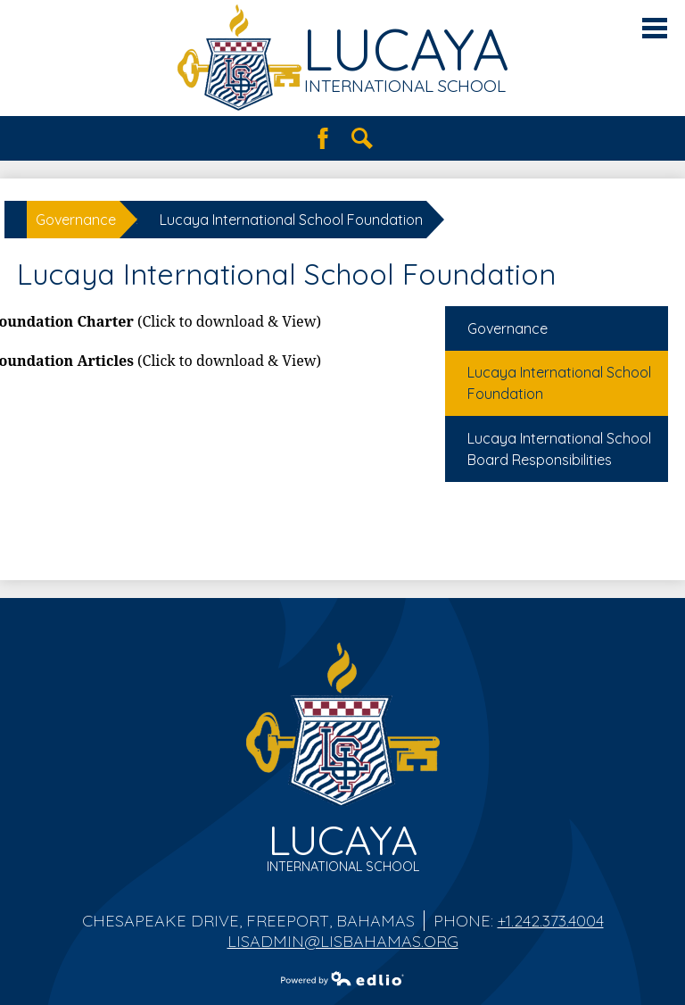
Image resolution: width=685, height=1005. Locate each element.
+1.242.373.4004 (551, 920)
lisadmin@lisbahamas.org (342, 941)
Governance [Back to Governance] (76, 219)
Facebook (323, 138)
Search (362, 138)
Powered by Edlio (342, 978)
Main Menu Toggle (654, 28)
